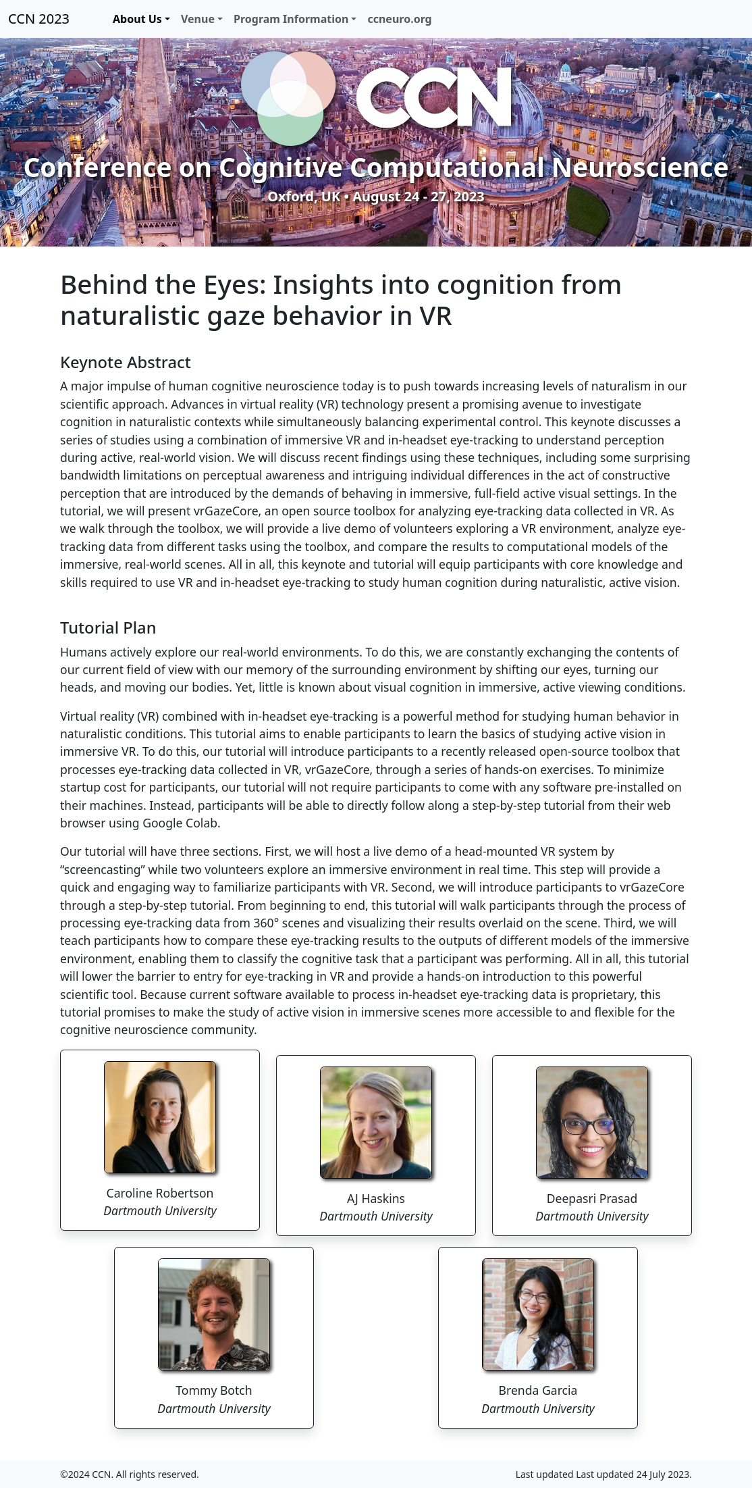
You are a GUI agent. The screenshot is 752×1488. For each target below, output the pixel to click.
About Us (137, 18)
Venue (198, 18)
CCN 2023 (39, 18)
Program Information (291, 18)
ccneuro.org (399, 18)
